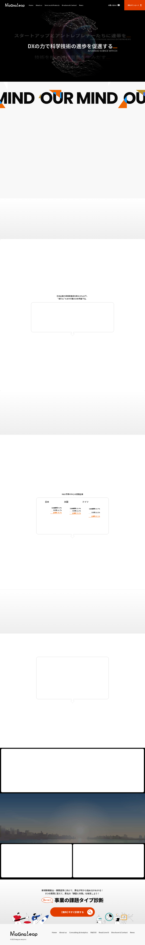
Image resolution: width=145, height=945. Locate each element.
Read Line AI (104, 932)
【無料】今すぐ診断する (77, 912)
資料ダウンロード (135, 5)
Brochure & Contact (69, 5)
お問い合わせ (114, 5)
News (81, 5)
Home (31, 5)
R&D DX (93, 932)
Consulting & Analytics (78, 932)
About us (39, 5)
